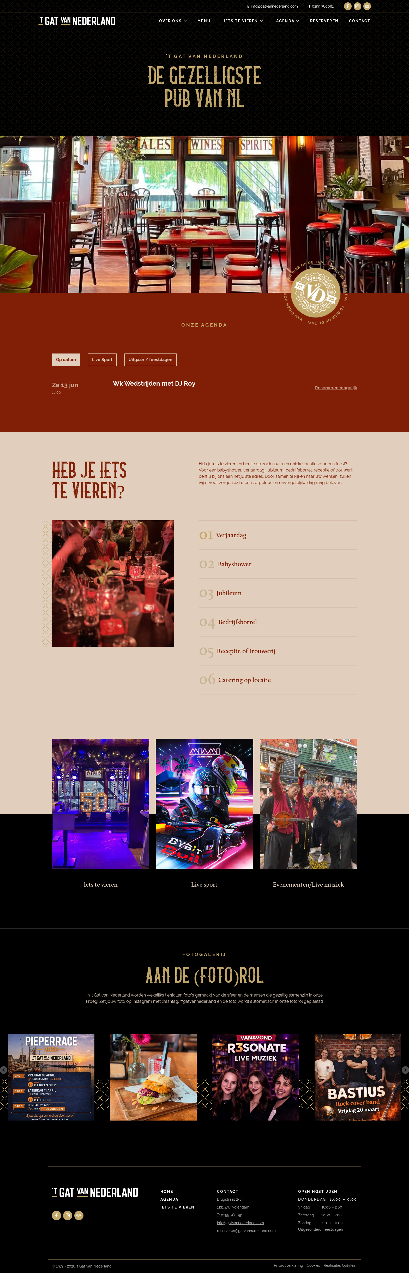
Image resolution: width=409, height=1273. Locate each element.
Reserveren (324, 21)
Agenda (285, 21)
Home (166, 1191)
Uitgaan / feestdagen (150, 360)
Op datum (66, 360)
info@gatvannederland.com (272, 6)
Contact (360, 21)
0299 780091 (321, 6)
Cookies (313, 1265)
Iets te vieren (241, 21)
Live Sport (102, 360)
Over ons (170, 21)
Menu (203, 21)
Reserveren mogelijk (336, 387)
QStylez (348, 1265)
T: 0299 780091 (230, 1215)
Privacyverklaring (288, 1265)
